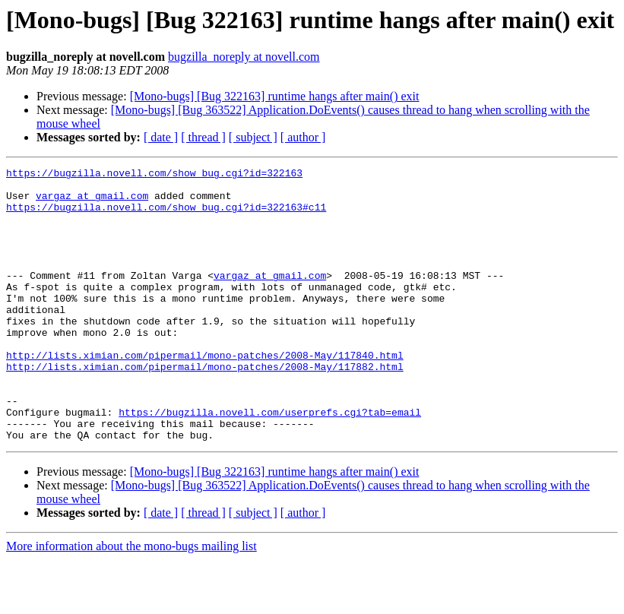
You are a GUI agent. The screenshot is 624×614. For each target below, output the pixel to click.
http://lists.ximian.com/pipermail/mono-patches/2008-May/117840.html (205, 393)
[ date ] (161, 137)
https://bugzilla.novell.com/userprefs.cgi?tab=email (270, 462)
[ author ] (303, 137)
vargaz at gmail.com (92, 202)
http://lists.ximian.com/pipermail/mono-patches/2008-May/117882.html (205, 407)
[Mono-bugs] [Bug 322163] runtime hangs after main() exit (275, 96)
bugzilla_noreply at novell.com (244, 56)
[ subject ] (253, 137)
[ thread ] (203, 137)
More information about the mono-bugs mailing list (131, 600)
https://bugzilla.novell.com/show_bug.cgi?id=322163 (154, 175)
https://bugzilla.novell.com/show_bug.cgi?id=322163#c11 (166, 216)
